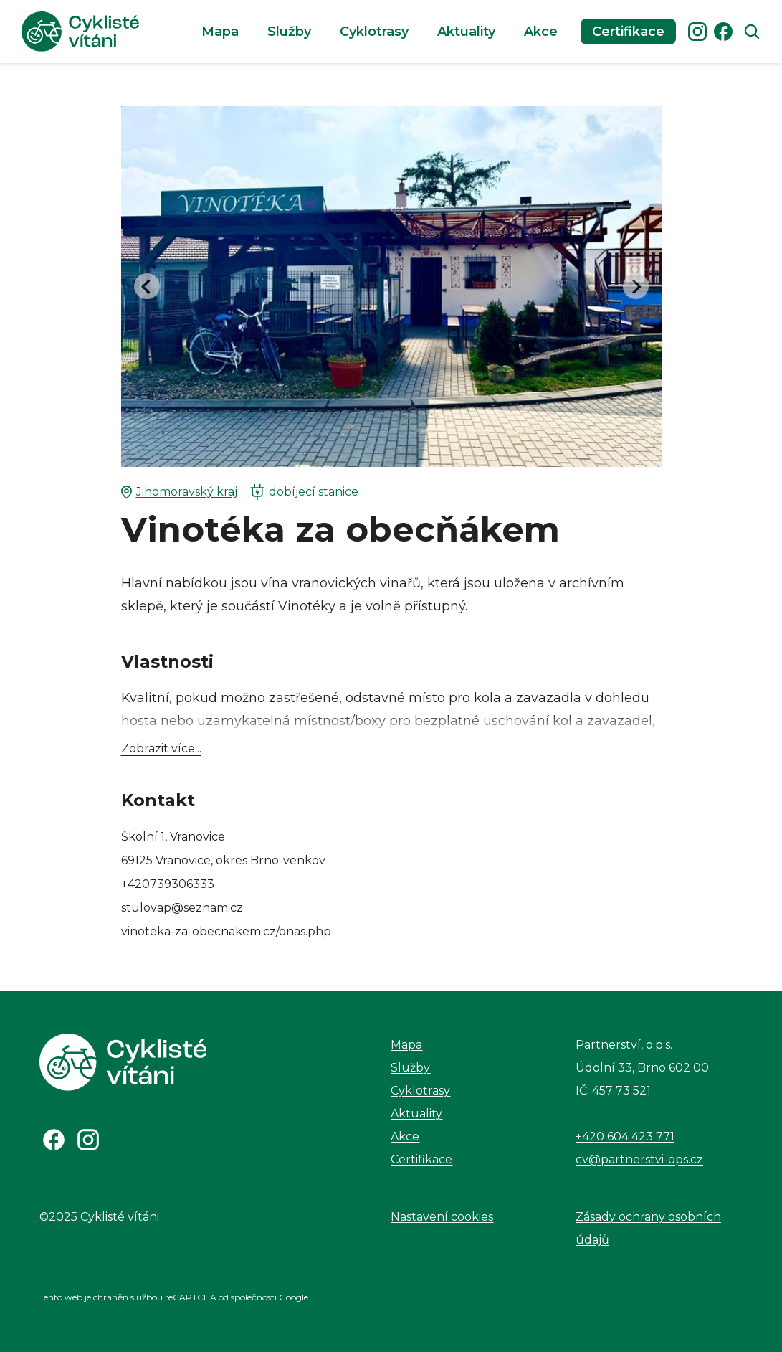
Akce (541, 31)
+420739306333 (167, 884)
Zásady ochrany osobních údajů (648, 1228)
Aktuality (466, 31)
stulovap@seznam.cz (182, 907)
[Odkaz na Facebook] (53, 1139)
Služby (289, 31)
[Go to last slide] (147, 286)
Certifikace (628, 31)
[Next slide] (636, 286)
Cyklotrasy (374, 31)
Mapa (220, 31)
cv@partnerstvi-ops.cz (639, 1159)
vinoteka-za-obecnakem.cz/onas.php (226, 931)
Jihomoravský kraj (179, 492)
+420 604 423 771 (625, 1136)
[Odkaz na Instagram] (88, 1139)
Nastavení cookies (442, 1217)
